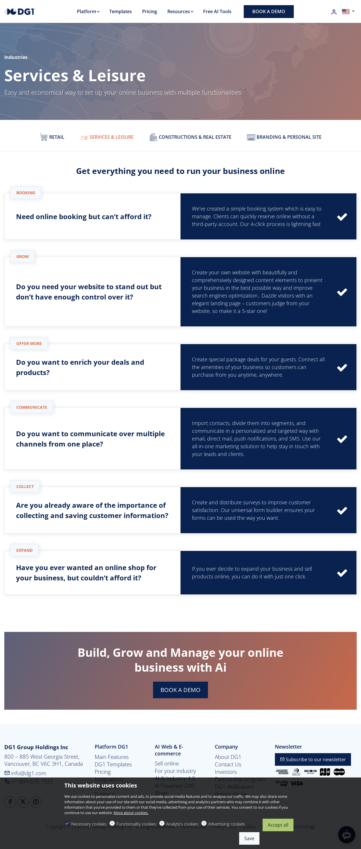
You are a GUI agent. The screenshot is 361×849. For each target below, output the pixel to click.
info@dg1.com (25, 773)
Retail (51, 137)
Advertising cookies (226, 824)
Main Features (112, 757)
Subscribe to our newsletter (313, 759)
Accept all (278, 825)
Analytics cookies (182, 824)
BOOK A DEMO (180, 690)
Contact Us (228, 764)
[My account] (334, 12)
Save (249, 838)
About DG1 (228, 757)
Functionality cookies (136, 824)
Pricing (103, 771)
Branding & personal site (284, 137)
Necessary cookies (88, 824)
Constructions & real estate (190, 137)
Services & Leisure (107, 137)
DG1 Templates (113, 764)
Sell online (167, 763)
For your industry (175, 771)
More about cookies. (131, 812)
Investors (226, 771)
